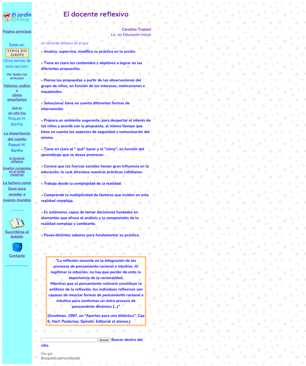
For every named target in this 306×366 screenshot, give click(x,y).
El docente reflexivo (16, 159)
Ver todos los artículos (17, 76)
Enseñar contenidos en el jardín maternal (17, 171)
